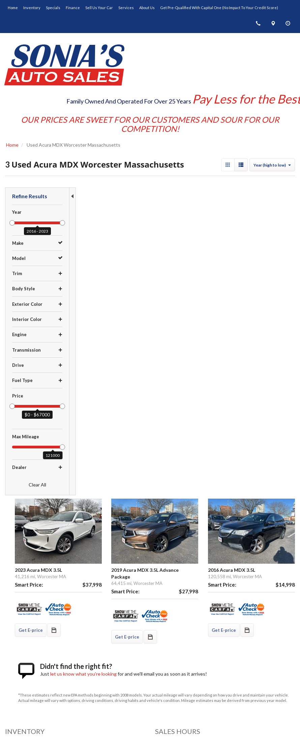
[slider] (12, 223)
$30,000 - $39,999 (24, 567)
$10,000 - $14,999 (24, 546)
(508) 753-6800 (36, 675)
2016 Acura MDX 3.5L (252, 243)
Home (161, 601)
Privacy (178, 719)
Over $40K (16, 574)
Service (163, 629)
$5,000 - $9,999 (21, 538)
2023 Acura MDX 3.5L (106, 243)
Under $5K (16, 531)
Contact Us (166, 637)
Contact (160, 719)
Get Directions (25, 668)
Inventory (165, 608)
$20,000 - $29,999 (24, 560)
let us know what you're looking (152, 342)
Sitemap (197, 719)
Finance (163, 622)
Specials (164, 615)
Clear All (37, 485)
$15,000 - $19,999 (24, 553)
